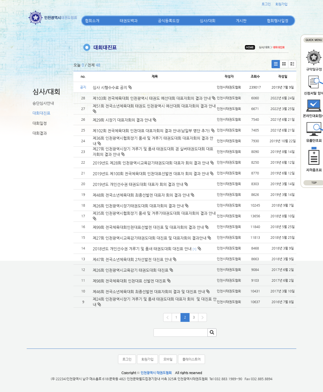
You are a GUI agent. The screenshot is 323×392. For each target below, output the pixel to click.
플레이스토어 (191, 359)
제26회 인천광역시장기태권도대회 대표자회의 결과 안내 (138, 206)
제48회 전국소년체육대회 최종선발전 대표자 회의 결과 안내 (141, 195)
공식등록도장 (168, 20)
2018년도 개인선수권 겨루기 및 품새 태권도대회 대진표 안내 (142, 248)
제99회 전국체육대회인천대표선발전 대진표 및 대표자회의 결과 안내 (148, 227)
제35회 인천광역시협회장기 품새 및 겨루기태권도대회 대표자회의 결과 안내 (154, 213)
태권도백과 (129, 20)
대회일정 (39, 123)
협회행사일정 (277, 20)
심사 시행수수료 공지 (112, 87)
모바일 (168, 359)
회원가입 (281, 4)
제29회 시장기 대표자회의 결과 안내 (122, 120)
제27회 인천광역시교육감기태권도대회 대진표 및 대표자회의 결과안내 (149, 238)
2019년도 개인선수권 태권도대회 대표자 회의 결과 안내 (138, 184)
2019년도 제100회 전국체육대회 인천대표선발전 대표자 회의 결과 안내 (151, 173)
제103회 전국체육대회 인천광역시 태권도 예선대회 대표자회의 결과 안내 (152, 98)
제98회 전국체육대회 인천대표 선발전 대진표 (129, 281)
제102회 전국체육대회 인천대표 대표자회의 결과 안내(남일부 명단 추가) (151, 130)
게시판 (241, 20)
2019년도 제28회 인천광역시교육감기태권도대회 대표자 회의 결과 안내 (151, 163)
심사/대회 (207, 20)
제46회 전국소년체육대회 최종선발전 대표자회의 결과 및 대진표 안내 (149, 291)
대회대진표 (41, 113)
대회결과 (39, 133)
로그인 (266, 4)
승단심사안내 (43, 103)
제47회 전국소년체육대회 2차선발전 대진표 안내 (132, 259)
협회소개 (92, 20)
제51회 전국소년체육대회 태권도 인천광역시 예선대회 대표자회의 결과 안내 (154, 106)
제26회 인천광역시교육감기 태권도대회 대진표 (130, 270)
